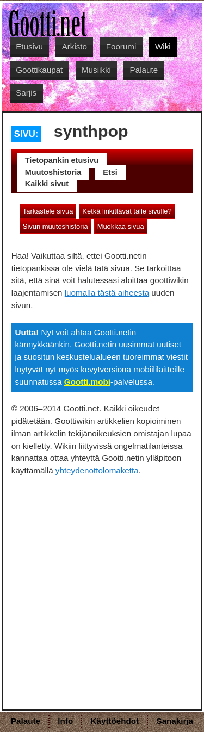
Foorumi (121, 46)
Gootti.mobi (87, 381)
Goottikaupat (39, 69)
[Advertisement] (102, 584)
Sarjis (26, 92)
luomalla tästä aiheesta (107, 292)
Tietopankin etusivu (61, 160)
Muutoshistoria (53, 172)
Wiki (163, 46)
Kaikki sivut (47, 183)
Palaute (144, 69)
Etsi (110, 172)
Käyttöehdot (115, 720)
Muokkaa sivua (120, 226)
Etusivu (29, 46)
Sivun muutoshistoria (55, 226)
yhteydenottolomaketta (97, 470)
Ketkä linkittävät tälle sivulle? (126, 211)
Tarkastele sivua (48, 211)
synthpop (91, 131)
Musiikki (96, 69)
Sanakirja (175, 720)
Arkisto (74, 46)
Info (65, 720)
